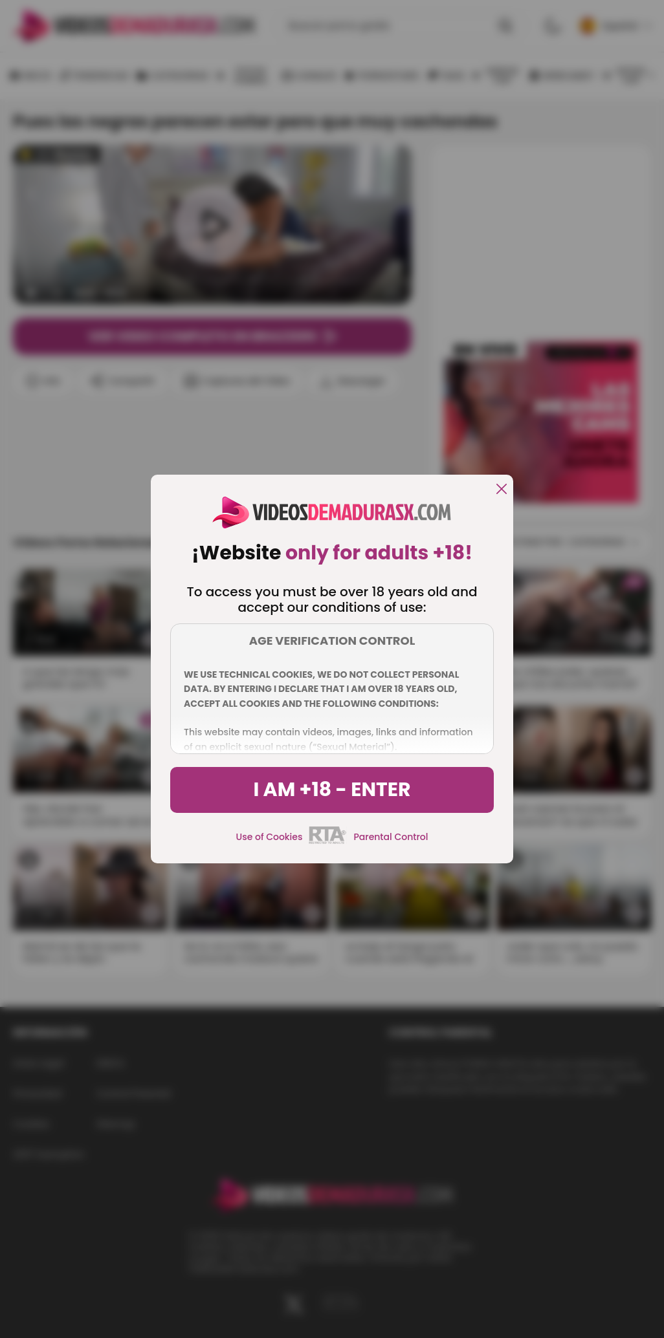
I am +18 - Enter (331, 789)
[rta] (328, 842)
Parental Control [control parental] (390, 836)
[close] (501, 490)
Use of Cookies (269, 836)
